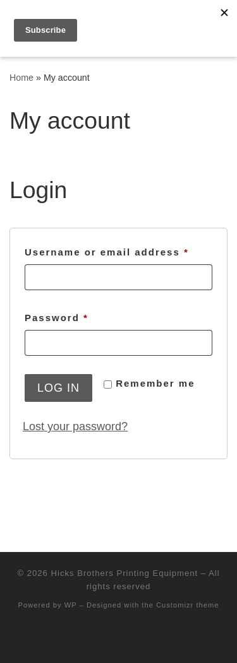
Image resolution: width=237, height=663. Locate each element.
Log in (58, 388)
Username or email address (118, 250)
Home (21, 78)
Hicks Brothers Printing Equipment (124, 573)
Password (82, 315)
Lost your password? (75, 426)
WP (70, 605)
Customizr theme (187, 605)
